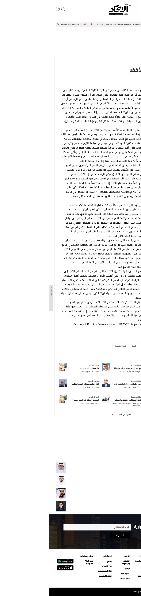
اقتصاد (96, 566)
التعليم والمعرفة (76, 562)
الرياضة (96, 571)
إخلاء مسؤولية (37, 556)
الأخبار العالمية (92, 561)
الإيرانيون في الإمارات (126, 493)
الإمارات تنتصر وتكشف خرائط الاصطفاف (120, 467)
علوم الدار (94, 556)
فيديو (78, 568)
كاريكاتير (58, 556)
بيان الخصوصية (55, 571)
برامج (59, 561)
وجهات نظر (93, 575)
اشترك (71, 535)
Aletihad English (39, 562)
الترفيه (77, 556)
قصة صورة (76, 578)
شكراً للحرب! (129, 480)
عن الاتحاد (57, 566)
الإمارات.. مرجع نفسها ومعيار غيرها (121, 506)
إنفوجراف (76, 573)
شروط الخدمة (56, 575)
